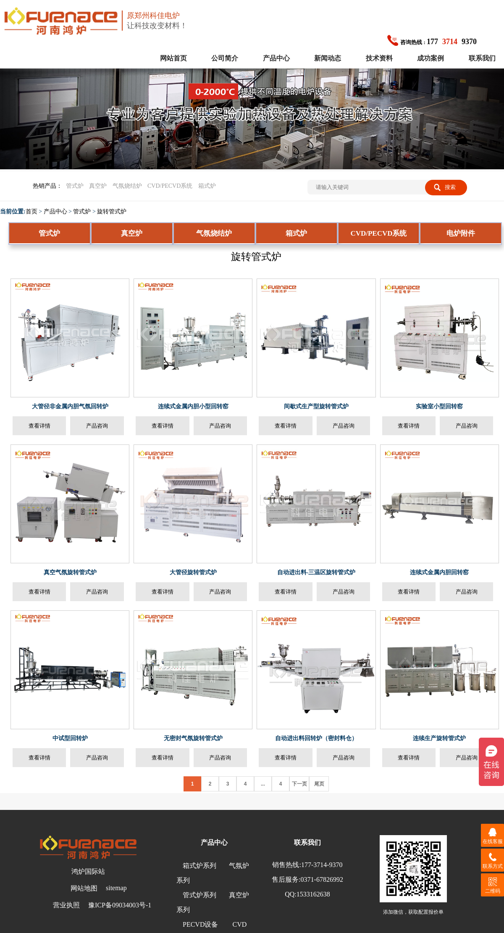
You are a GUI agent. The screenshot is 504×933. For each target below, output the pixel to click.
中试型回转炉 (70, 738)
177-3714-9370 (322, 864)
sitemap (116, 887)
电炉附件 (460, 233)
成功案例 (430, 58)
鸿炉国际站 (88, 871)
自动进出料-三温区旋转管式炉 (316, 572)
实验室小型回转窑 (439, 406)
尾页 (319, 784)
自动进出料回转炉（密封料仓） (316, 738)
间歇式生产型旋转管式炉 (316, 406)
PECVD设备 (200, 924)
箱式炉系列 (199, 865)
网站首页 (173, 58)
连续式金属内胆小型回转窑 (193, 406)
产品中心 (276, 58)
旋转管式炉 (111, 211)
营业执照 (66, 905)
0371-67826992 (322, 879)
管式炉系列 (199, 895)
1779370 (432, 41)
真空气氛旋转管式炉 (70, 572)
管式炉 (75, 186)
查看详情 (39, 426)
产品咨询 (97, 426)
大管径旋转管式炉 (193, 572)
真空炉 (98, 186)
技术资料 (379, 58)
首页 (31, 211)
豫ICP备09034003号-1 (119, 905)
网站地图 (84, 888)
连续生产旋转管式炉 (439, 738)
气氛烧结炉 (127, 186)
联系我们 (482, 58)
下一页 (299, 784)
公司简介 (224, 58)
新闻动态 (327, 58)
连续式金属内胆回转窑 (439, 572)
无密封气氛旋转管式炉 (193, 738)
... (263, 784)
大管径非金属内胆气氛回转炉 (70, 406)
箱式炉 (207, 186)
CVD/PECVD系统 (169, 186)
